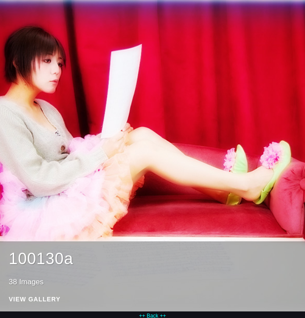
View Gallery (34, 299)
